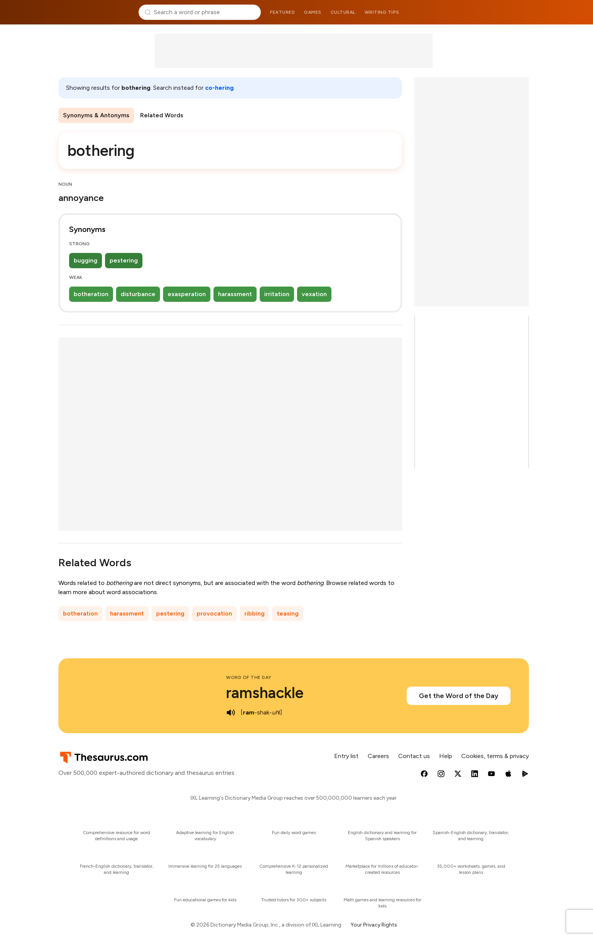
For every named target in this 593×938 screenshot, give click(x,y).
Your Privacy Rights (374, 925)
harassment (235, 294)
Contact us (414, 756)
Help (445, 756)
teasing (288, 613)
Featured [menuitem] (282, 12)
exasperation (187, 294)
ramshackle (265, 693)
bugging (85, 260)
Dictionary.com (498, 12)
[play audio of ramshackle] (230, 712)
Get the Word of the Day (458, 696)
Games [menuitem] (313, 12)
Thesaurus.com (95, 12)
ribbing (254, 613)
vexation (314, 294)
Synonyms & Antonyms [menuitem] (96, 115)
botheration (91, 294)
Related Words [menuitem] (161, 115)
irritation (276, 294)
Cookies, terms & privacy (495, 756)
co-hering (219, 87)
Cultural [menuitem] (343, 12)
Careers (378, 756)
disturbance (138, 294)
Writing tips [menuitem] (382, 12)
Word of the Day (248, 677)
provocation (214, 613)
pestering (124, 260)
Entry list (346, 756)
